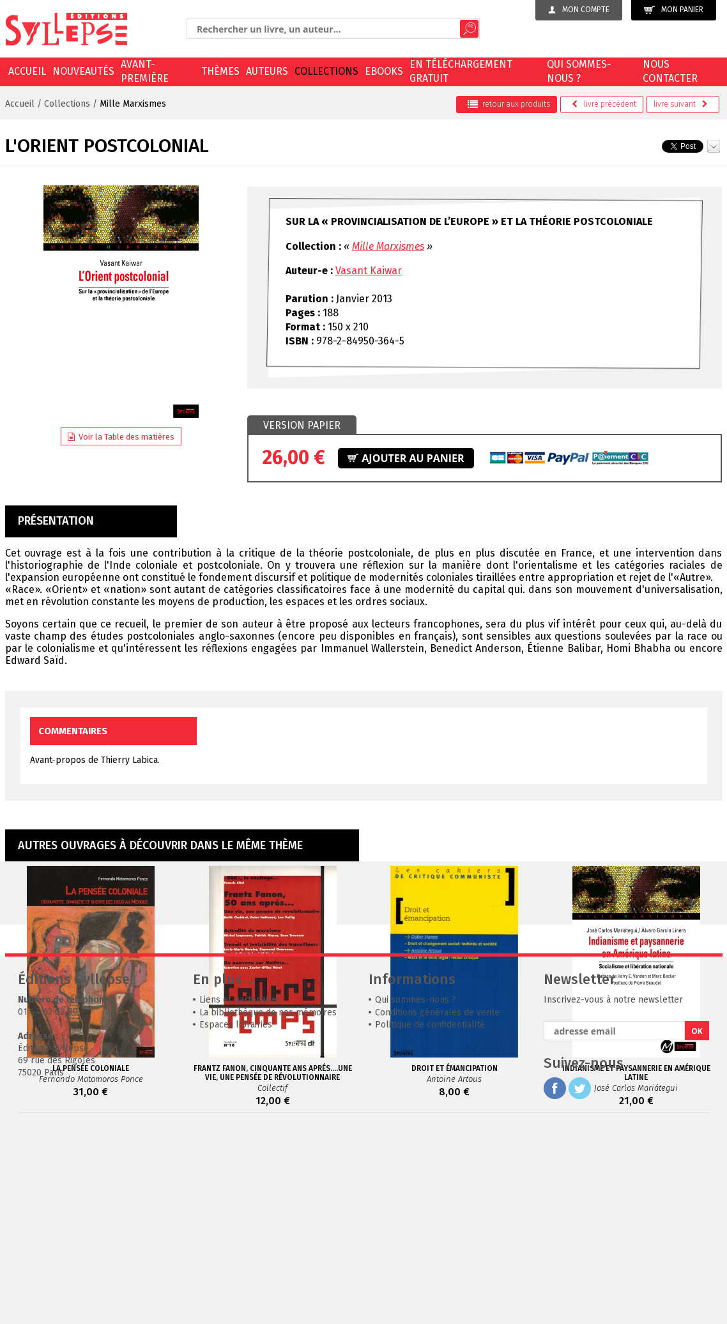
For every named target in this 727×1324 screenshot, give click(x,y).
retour (509, 104)
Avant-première (145, 71)
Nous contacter (670, 71)
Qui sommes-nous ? (579, 71)
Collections (326, 71)
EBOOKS (384, 71)
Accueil (27, 71)
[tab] (301, 425)
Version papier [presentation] (302, 425)
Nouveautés (83, 71)
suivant (681, 104)
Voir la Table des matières (121, 437)
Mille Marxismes (133, 103)
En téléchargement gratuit (460, 71)
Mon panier (673, 10)
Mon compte (578, 9)
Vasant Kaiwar (368, 271)
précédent (604, 104)
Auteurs (267, 71)
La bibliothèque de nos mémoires (268, 1204)
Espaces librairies (235, 1216)
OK (697, 1222)
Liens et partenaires (240, 1191)
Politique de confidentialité (430, 1216)
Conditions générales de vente (437, 1204)
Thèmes (220, 71)
